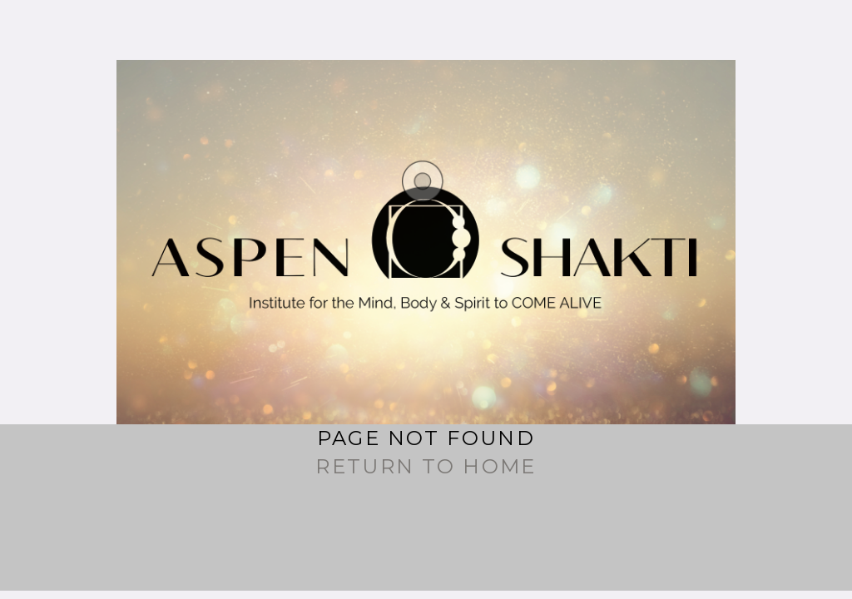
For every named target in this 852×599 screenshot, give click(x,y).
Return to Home (426, 466)
